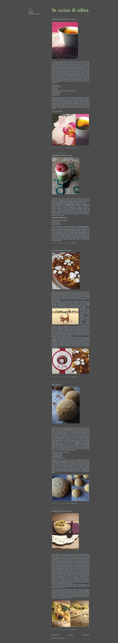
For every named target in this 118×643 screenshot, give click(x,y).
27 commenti (73, 147)
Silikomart (77, 443)
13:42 (67, 376)
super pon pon (56, 384)
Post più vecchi (86, 635)
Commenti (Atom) (61, 638)
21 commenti (73, 376)
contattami (31, 12)
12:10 (67, 503)
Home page (70, 635)
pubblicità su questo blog (34, 14)
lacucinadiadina (59, 4)
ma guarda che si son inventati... (62, 250)
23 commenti (73, 629)
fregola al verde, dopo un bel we (62, 511)
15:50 (67, 242)
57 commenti (73, 503)
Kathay (78, 74)
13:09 (67, 629)
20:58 (67, 147)
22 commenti (73, 242)
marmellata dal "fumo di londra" (62, 155)
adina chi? (31, 10)
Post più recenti (55, 635)
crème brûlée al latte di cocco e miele (63, 19)
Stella (66, 74)
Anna (62, 74)
